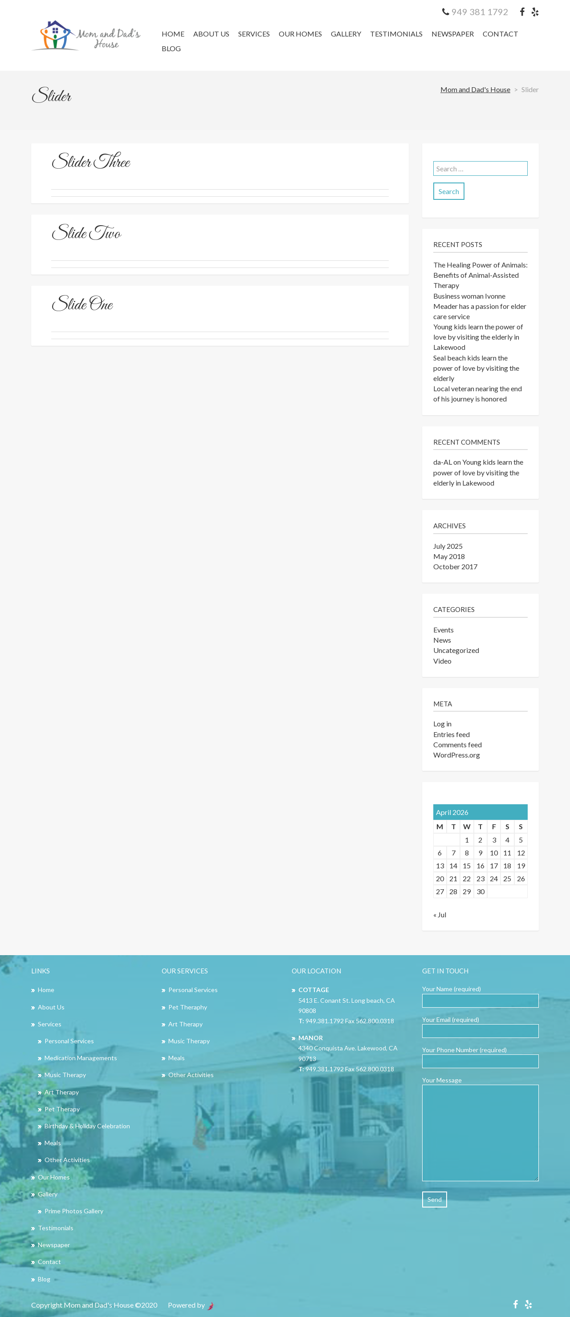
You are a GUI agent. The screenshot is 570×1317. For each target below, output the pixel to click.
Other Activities (67, 1159)
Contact (500, 33)
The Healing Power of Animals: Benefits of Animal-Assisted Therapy (480, 274)
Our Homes (300, 33)
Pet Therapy (62, 1109)
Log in (442, 723)
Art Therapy (62, 1092)
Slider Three (90, 163)
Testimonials (396, 33)
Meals (53, 1143)
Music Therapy (65, 1074)
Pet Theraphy (187, 1007)
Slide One (81, 305)
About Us (211, 33)
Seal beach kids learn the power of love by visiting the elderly (476, 367)
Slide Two (85, 234)
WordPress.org (456, 754)
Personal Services (69, 1041)
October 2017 (455, 566)
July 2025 (448, 546)
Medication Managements (81, 1058)
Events (443, 629)
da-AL (442, 462)
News (442, 640)
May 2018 (449, 556)
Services (254, 33)
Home (173, 33)
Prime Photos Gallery (74, 1211)
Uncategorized (456, 650)
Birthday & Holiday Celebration (87, 1126)
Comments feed (457, 744)
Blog (171, 48)
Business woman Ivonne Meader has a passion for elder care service (479, 306)
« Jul (439, 914)
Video (442, 660)
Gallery (346, 33)
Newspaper (453, 33)
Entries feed (451, 734)
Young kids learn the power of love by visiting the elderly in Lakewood (478, 336)
